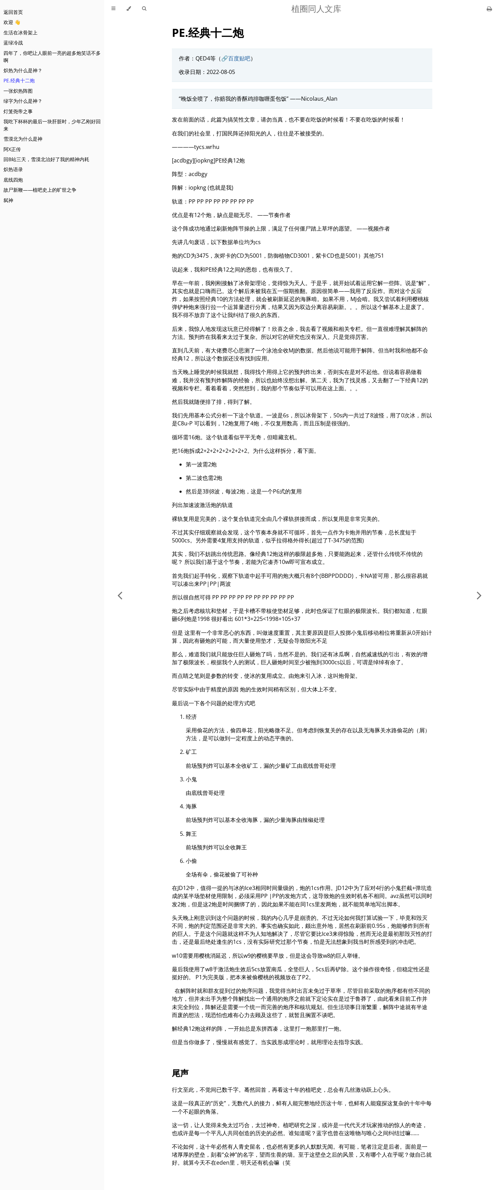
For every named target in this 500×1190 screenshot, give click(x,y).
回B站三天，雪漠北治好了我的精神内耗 (46, 159)
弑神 (8, 200)
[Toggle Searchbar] (144, 8)
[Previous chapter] (119, 595)
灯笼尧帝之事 (18, 111)
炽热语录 (13, 169)
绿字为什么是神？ (22, 101)
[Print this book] (489, 9)
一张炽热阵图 (18, 91)
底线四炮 (13, 179)
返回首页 (13, 12)
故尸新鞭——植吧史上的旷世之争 (39, 189)
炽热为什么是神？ (22, 70)
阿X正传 (12, 149)
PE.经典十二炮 (19, 80)
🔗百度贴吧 (235, 58)
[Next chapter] (479, 595)
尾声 (180, 1073)
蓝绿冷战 (13, 42)
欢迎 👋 (11, 22)
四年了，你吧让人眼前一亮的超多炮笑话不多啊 (52, 57)
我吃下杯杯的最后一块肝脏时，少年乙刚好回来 (52, 125)
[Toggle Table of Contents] (113, 8)
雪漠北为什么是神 (22, 138)
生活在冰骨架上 (20, 32)
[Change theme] (128, 8)
